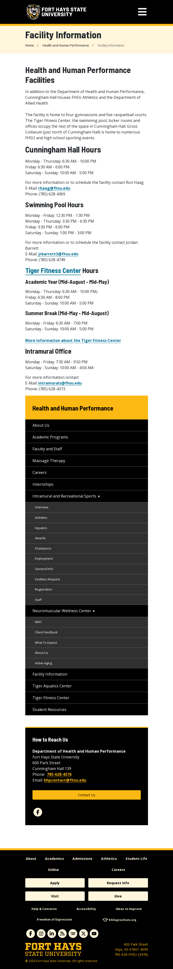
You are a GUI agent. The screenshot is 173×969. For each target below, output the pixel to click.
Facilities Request (47, 579)
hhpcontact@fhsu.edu (65, 780)
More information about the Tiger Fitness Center (73, 340)
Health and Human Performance (66, 45)
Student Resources (49, 709)
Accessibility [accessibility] (86, 909)
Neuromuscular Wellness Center (61, 610)
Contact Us (86, 795)
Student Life (136, 858)
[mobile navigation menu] (142, 12)
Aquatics (41, 528)
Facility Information (49, 674)
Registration (43, 589)
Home (29, 45)
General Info (44, 569)
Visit (55, 896)
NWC (38, 622)
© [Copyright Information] (26, 961)
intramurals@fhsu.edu (60, 383)
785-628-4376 (59, 774)
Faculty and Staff (47, 448)
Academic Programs (50, 437)
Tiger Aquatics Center (52, 686)
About (31, 858)
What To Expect (46, 642)
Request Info (118, 883)
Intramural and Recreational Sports (64, 496)
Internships (42, 484)
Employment (44, 558)
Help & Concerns (44, 909)
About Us (40, 425)
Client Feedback (46, 632)
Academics (54, 858)
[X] (83, 933)
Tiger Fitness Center (53, 270)
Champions (43, 548)
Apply (55, 883)
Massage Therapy (48, 460)
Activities (41, 517)
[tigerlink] (73, 933)
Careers (39, 472)
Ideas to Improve (129, 909)
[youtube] (94, 933)
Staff (38, 599)
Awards (40, 538)
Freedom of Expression (54, 919)
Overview (41, 507)
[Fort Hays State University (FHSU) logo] (56, 12)
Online (53, 869)
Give (118, 896)
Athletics (109, 858)
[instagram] (41, 933)
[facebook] (37, 812)
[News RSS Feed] (62, 933)
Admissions (82, 858)
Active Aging (43, 663)
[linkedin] (51, 933)
